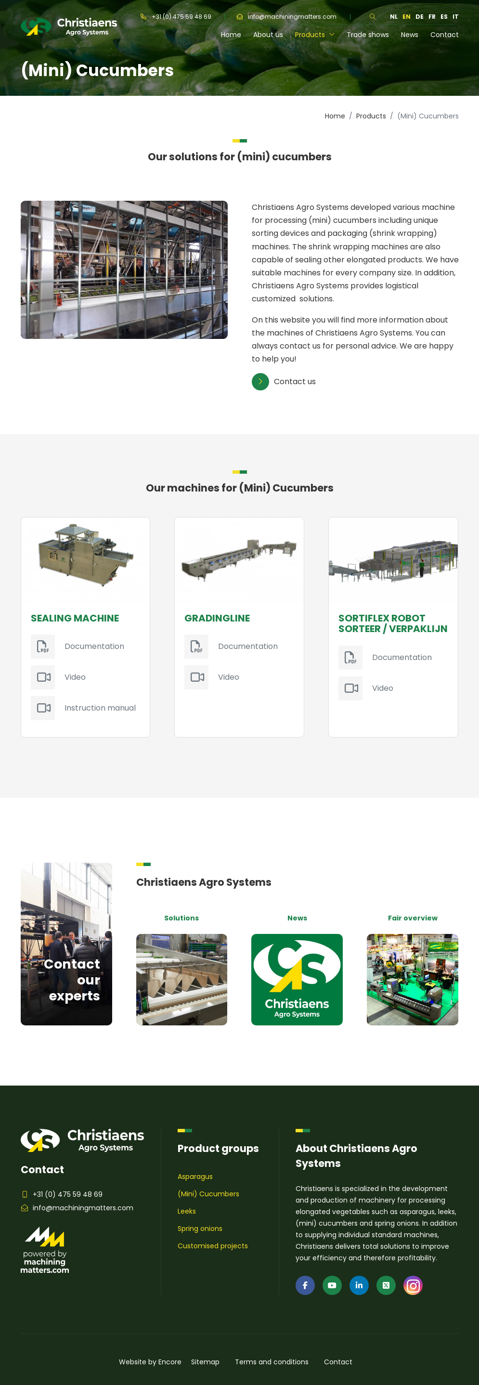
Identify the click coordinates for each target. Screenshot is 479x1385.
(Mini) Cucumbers (208, 1194)
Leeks (187, 1211)
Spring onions (200, 1228)
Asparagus (195, 1176)
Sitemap (205, 1362)
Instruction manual (100, 707)
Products (315, 34)
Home (231, 34)
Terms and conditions (272, 1362)
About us (268, 34)
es (444, 17)
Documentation (94, 646)
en (406, 17)
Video (75, 677)
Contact (444, 34)
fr (432, 17)
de (419, 17)
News (409, 34)
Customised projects (213, 1246)
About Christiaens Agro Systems (356, 1155)
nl (394, 17)
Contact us (284, 381)
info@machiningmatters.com (287, 17)
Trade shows (368, 34)
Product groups (218, 1148)
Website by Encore (150, 1362)
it (456, 17)
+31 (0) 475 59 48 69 (176, 17)
